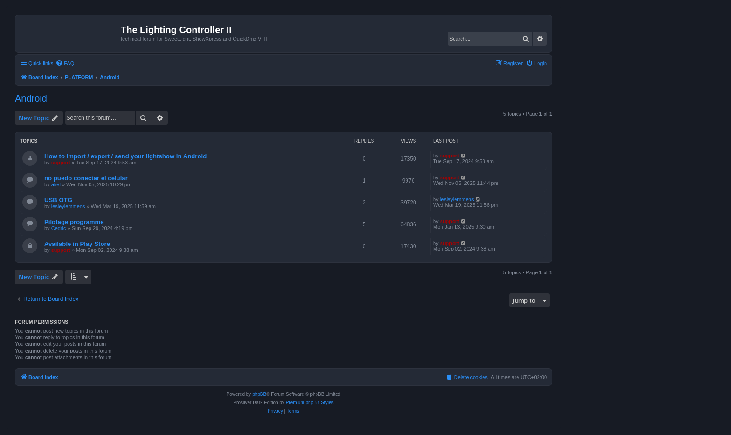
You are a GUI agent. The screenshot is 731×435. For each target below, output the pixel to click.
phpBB (259, 394)
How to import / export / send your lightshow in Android (125, 156)
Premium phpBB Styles (310, 402)
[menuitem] (64, 63)
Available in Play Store (77, 243)
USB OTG (58, 200)
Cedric (58, 228)
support (60, 162)
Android (31, 98)
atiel (56, 184)
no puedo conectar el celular (86, 178)
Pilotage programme (74, 221)
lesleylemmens (68, 206)
